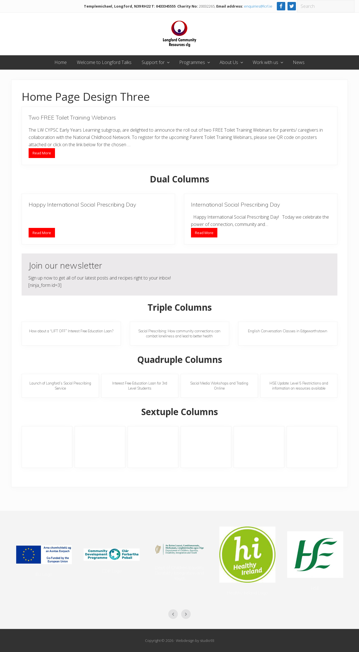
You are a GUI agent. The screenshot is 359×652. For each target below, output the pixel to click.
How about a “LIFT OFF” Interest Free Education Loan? (71, 331)
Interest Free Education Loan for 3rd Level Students (139, 385)
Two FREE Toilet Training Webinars (72, 117)
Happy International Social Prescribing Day (82, 204)
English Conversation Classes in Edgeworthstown (287, 331)
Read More (42, 154)
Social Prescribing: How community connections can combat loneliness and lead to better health (179, 333)
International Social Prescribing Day (235, 204)
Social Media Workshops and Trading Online (219, 385)
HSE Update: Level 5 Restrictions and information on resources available (299, 385)
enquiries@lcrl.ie (258, 6)
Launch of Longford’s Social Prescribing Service (60, 385)
